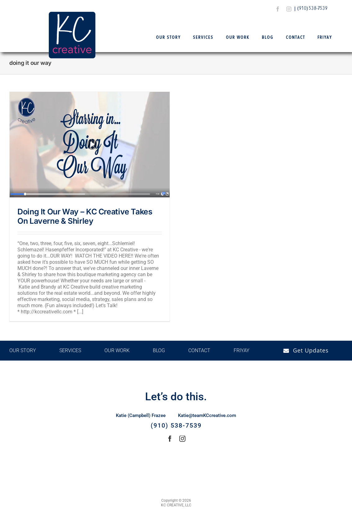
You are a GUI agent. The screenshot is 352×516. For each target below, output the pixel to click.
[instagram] (288, 9)
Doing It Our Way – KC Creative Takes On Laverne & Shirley (85, 216)
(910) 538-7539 (312, 8)
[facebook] (277, 9)
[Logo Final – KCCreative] (72, 14)
